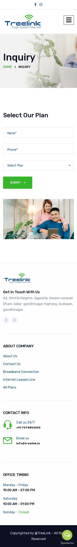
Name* (12, 133)
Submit (15, 182)
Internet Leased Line (19, 380)
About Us (10, 356)
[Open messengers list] (67, 535)
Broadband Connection (21, 372)
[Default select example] (38, 165)
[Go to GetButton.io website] (67, 543)
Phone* (12, 149)
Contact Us (12, 364)
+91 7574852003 (28, 427)
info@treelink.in (28, 443)
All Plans (9, 387)
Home (7, 67)
